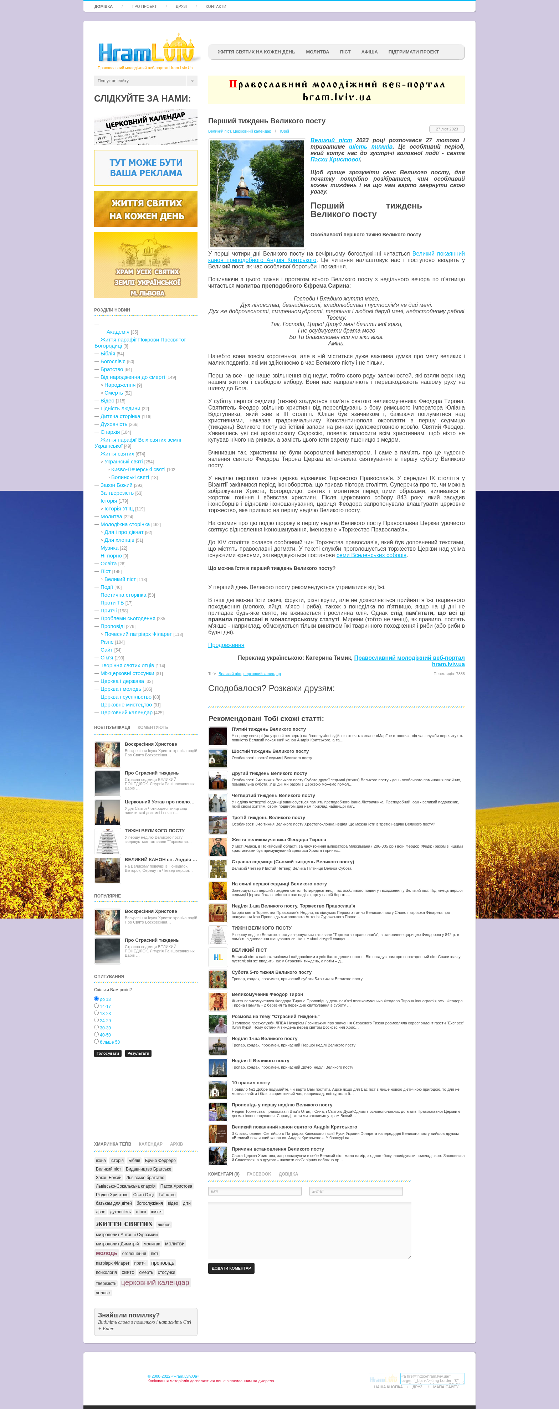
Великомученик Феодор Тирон (267, 994)
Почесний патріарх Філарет (138, 634)
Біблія (108, 353)
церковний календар (155, 1282)
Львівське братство (145, 1177)
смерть (146, 1272)
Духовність (114, 424)
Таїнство (166, 1194)
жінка (141, 1211)
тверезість (106, 1283)
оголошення (134, 1253)
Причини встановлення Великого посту (278, 1149)
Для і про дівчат (124, 532)
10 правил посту (251, 1082)
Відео (107, 400)
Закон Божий (117, 485)
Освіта (109, 563)
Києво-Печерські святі (138, 469)
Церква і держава (122, 681)
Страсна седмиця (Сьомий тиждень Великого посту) (293, 861)
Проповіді (112, 626)
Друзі (181, 6)
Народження (119, 385)
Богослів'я (113, 361)
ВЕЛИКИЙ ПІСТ (249, 950)
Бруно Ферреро (160, 1160)
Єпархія (110, 432)
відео (173, 1203)
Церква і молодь (121, 689)
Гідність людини (120, 408)
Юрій (284, 131)
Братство (112, 369)
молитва (152, 1243)
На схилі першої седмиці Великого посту (279, 883)
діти (187, 1203)
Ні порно (111, 555)
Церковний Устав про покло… (160, 801)
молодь (107, 1253)
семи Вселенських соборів (371, 555)
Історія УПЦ (119, 508)
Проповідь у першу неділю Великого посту (282, 1104)
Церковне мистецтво (126, 704)
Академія (118, 332)
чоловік (103, 1292)
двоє (100, 1211)
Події (107, 587)
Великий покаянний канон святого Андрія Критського (294, 1127)
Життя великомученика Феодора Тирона (279, 839)
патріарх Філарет (112, 1263)
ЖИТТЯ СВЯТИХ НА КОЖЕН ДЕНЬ (256, 52)
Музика (110, 548)
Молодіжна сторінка (125, 524)
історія (117, 1160)
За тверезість (117, 493)
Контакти (216, 6)
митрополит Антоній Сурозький (127, 1234)
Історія (109, 501)
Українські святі (123, 461)
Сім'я (107, 657)
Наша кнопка (388, 1387)
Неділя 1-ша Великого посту (265, 1038)
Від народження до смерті (133, 377)
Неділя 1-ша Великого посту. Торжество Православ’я (293, 906)
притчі (140, 1263)
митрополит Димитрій (117, 1243)
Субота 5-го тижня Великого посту (272, 972)
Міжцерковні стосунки (127, 673)
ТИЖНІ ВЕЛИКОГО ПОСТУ (155, 830)
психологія (106, 1272)
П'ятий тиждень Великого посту (269, 729)
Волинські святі (130, 477)
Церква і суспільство (126, 697)
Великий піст (120, 579)
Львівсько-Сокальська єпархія (125, 1186)
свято (128, 1272)
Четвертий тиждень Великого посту (273, 795)
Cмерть (113, 393)
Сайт (107, 650)
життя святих (124, 1223)
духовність (120, 1211)
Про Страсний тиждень (152, 773)
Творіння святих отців (127, 665)
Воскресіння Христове (151, 744)
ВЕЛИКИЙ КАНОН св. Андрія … (161, 859)
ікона (101, 1160)
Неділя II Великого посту (260, 1060)
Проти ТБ (112, 603)
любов (164, 1224)
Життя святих (117, 454)
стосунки (166, 1272)
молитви (175, 1243)
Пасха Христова (176, 1186)
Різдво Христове (112, 1194)
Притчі (109, 610)
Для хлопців (119, 540)
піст (154, 1253)
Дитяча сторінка (120, 416)
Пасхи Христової (335, 159)
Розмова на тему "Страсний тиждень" (276, 1016)
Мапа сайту (445, 1387)
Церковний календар (127, 712)
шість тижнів (371, 147)
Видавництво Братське (148, 1169)
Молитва (317, 52)
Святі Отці (143, 1194)
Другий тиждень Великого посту (269, 773)
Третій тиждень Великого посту (268, 817)
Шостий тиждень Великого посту (270, 751)
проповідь (162, 1263)
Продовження (226, 645)
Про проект (144, 6)
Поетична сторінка (124, 595)
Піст (106, 571)
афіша (369, 52)
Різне (107, 642)
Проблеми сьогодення (128, 618)
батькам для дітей (114, 1203)
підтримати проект (414, 52)
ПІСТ (345, 52)
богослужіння (150, 1203)
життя (157, 1211)
